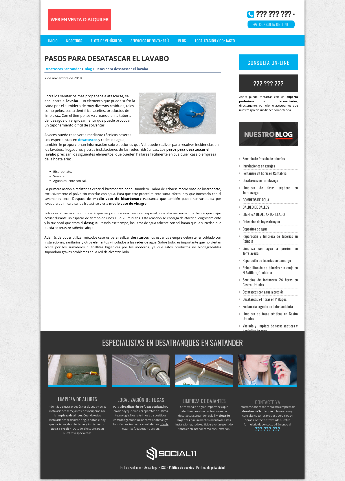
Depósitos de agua (255, 229)
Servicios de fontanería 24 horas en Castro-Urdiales (270, 282)
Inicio (52, 40)
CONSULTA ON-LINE (268, 62)
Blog (182, 40)
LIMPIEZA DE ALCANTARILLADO (264, 214)
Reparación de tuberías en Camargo (267, 260)
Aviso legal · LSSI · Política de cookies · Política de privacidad (184, 467)
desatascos (87, 139)
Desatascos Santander (62, 69)
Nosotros (74, 40)
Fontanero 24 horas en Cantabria (264, 173)
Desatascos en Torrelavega (260, 180)
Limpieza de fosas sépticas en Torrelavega (270, 190)
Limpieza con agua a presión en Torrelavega (270, 250)
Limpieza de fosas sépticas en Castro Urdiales (270, 316)
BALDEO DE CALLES (256, 207)
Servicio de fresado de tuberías (264, 158)
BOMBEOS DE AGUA (256, 199)
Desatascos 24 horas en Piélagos (264, 299)
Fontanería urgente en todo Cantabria (268, 306)
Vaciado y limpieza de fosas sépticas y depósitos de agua (270, 328)
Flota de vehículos (106, 40)
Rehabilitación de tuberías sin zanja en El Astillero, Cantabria (270, 270)
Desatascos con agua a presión (263, 292)
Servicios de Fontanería (149, 40)
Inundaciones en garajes (259, 166)
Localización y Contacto (215, 40)
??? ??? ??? (273, 13)
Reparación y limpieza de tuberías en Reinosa (270, 238)
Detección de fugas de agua (261, 221)
